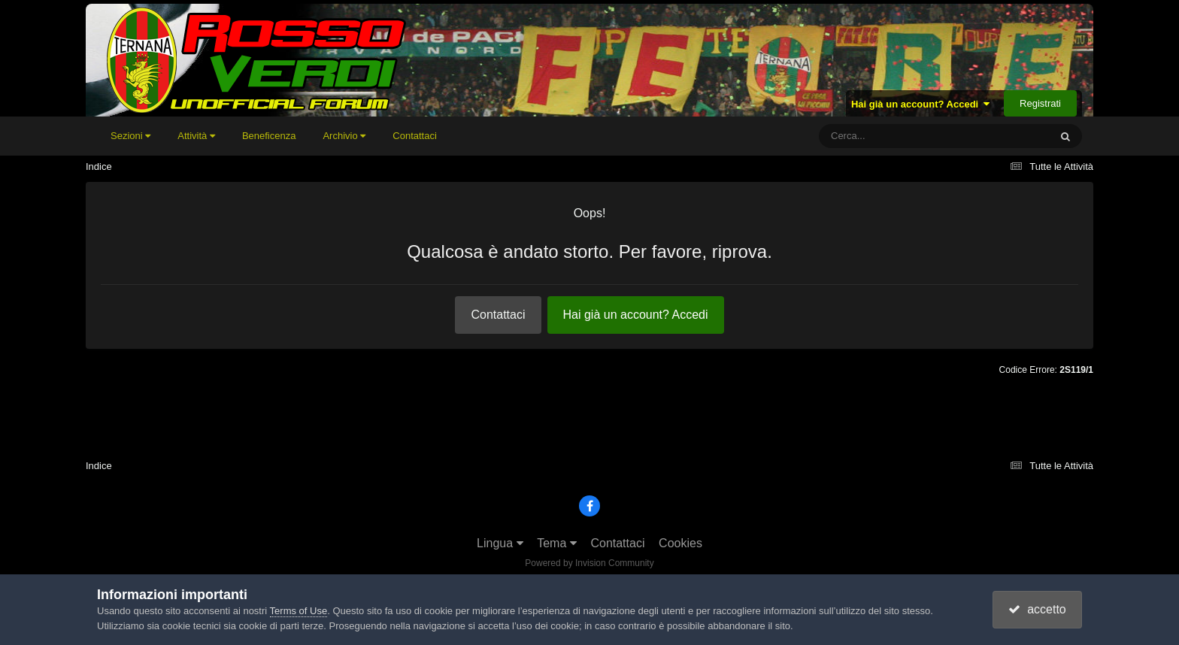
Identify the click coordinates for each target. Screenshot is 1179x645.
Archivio (344, 135)
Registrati (1040, 103)
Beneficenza (269, 135)
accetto (1036, 609)
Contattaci (414, 135)
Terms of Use (299, 610)
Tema (557, 543)
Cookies (680, 543)
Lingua (500, 543)
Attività (196, 135)
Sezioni (130, 135)
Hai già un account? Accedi (920, 104)
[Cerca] (901, 136)
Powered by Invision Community (589, 563)
